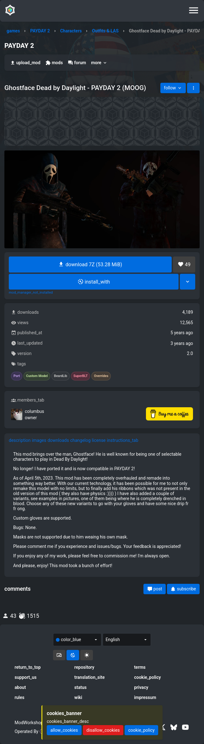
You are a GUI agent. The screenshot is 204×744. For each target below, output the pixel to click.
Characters (71, 30)
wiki (78, 697)
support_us (26, 677)
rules (19, 697)
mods (54, 62)
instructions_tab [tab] (122, 440)
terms (140, 667)
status (80, 687)
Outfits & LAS (105, 30)
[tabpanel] (102, 509)
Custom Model (37, 376)
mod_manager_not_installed (31, 293)
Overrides (101, 376)
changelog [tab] (80, 440)
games (13, 30)
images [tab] (39, 440)
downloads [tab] (58, 440)
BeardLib (60, 376)
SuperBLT (80, 376)
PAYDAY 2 (40, 30)
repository (84, 667)
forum (77, 62)
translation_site (89, 677)
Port (16, 376)
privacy (141, 687)
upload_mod (25, 62)
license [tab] (99, 440)
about (20, 687)
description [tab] (20, 440)
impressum (145, 697)
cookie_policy (147, 677)
